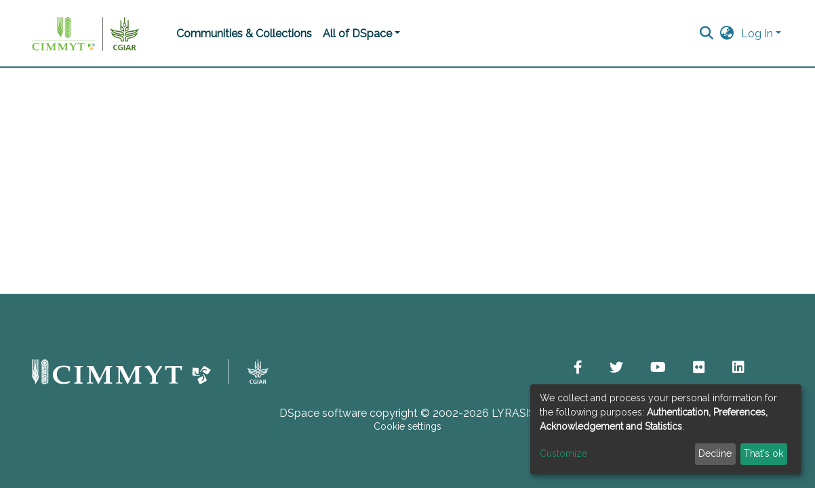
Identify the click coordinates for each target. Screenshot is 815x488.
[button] (727, 33)
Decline (715, 453)
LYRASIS (514, 413)
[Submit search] (707, 34)
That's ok (763, 453)
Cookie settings (407, 426)
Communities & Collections (244, 33)
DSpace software (323, 413)
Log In (757, 33)
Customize (563, 453)
